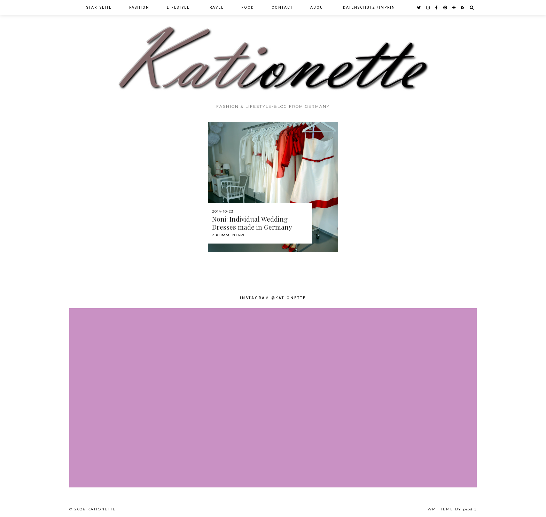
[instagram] (428, 7)
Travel (215, 7)
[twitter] (419, 7)
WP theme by (452, 509)
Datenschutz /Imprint (370, 7)
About (318, 7)
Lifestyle (178, 7)
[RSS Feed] (463, 7)
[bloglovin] (454, 7)
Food (247, 7)
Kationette (101, 509)
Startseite (99, 7)
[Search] (472, 7)
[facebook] (436, 7)
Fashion (139, 7)
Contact (282, 7)
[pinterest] (445, 7)
